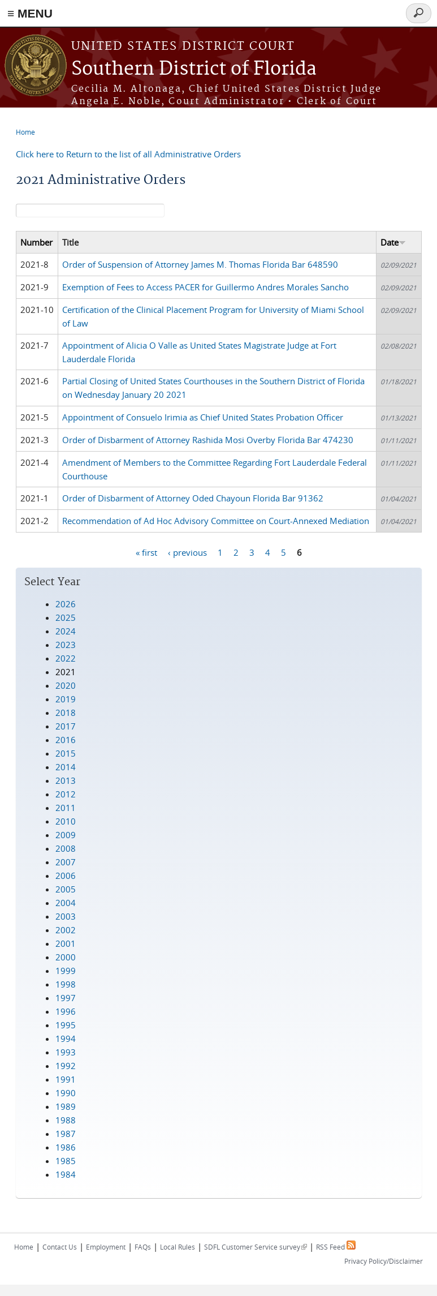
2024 (65, 631)
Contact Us (59, 1246)
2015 (65, 753)
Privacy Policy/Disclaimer (383, 1260)
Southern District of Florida (194, 69)
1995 (65, 1025)
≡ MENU (30, 13)
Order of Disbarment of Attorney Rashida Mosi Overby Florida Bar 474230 (207, 439)
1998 (65, 984)
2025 (65, 617)
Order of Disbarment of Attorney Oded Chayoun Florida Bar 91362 (192, 498)
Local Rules (177, 1246)
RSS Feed (336, 1246)
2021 (65, 671)
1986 (65, 1147)
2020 (65, 685)
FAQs (143, 1246)
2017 (65, 726)
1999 (65, 970)
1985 (65, 1160)
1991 (65, 1079)
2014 (65, 767)
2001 (65, 943)
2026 (65, 604)
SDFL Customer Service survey (255, 1246)
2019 (65, 699)
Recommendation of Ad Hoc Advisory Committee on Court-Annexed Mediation (215, 520)
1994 (65, 1038)
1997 (65, 997)
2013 (65, 780)
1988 (65, 1120)
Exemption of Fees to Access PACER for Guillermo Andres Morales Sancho (205, 287)
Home (25, 131)
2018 (65, 712)
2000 (65, 957)
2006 (65, 875)
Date (393, 242)
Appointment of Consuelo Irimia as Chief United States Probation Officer (202, 417)
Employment (106, 1246)
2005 (65, 889)
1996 (65, 1011)
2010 (65, 821)
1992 (65, 1065)
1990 (65, 1092)
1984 (65, 1174)
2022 (65, 658)
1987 (65, 1133)
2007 (65, 862)
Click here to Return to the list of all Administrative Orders (128, 154)
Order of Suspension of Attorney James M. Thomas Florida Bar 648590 (200, 264)
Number (36, 242)
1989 (65, 1106)
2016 (65, 739)
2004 (65, 902)
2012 (65, 794)
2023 (65, 644)
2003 (65, 916)
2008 (65, 848)
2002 (65, 929)
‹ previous (187, 552)
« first (146, 552)
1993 (65, 1052)
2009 (65, 834)
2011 (65, 807)
